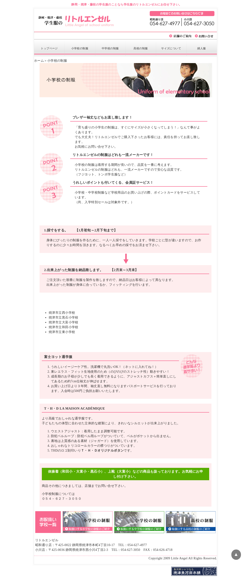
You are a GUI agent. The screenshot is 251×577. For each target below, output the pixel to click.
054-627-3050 (130, 550)
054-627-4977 (137, 545)
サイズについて (171, 48)
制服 (79, 48)
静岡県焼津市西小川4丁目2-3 (87, 550)
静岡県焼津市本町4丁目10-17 (93, 545)
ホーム (39, 60)
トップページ (49, 48)
